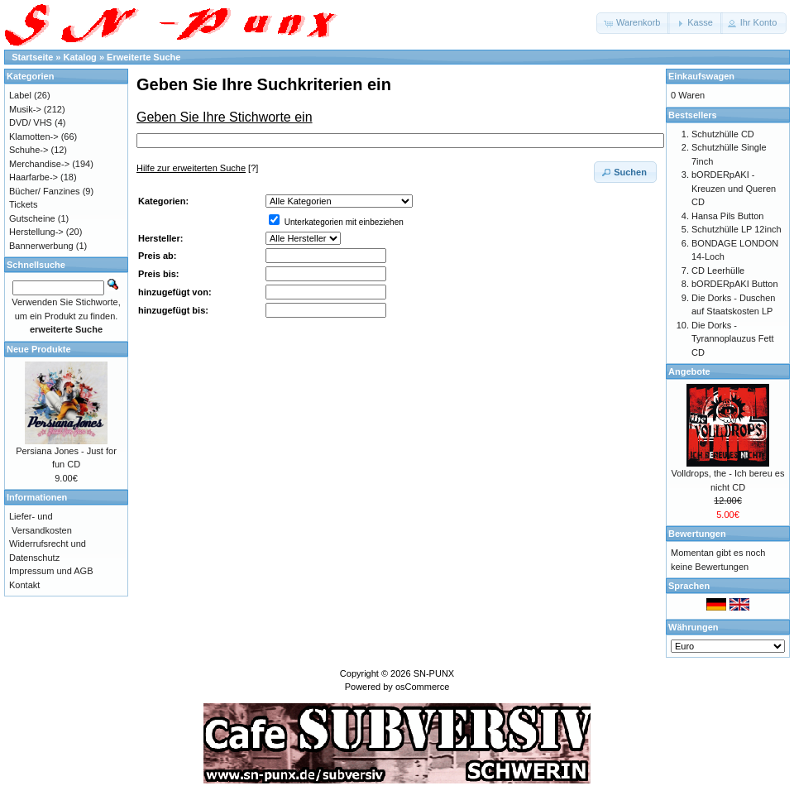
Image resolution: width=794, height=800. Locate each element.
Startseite (32, 57)
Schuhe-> (28, 150)
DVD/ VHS (30, 122)
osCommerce (422, 687)
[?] (197, 168)
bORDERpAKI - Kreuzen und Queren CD (733, 188)
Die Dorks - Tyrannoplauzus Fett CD (732, 338)
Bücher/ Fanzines (44, 191)
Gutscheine (32, 218)
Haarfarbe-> (33, 177)
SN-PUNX (434, 673)
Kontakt (24, 585)
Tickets (23, 204)
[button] (633, 23)
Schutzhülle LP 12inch (736, 229)
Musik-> (25, 109)
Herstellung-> (36, 232)
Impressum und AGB (51, 571)
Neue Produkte (39, 349)
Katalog (80, 57)
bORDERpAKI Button (734, 284)
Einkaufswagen (701, 76)
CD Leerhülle (717, 270)
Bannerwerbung (41, 246)
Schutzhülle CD (722, 134)
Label (20, 95)
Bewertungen (697, 534)
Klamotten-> (34, 136)
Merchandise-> (39, 164)
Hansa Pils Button (727, 216)
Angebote (689, 371)
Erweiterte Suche (143, 57)
